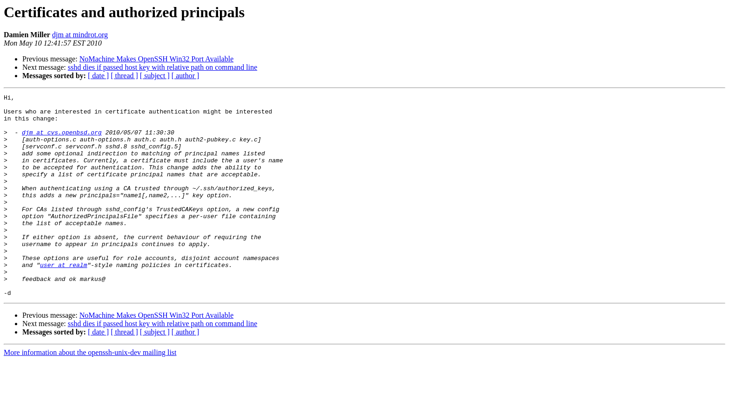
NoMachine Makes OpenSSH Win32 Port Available (157, 59)
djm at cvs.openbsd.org (62, 140)
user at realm (63, 299)
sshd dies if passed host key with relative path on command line (162, 67)
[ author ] (185, 76)
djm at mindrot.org (80, 35)
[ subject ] (155, 76)
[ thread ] (124, 76)
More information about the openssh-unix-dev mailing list (90, 393)
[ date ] (98, 76)
